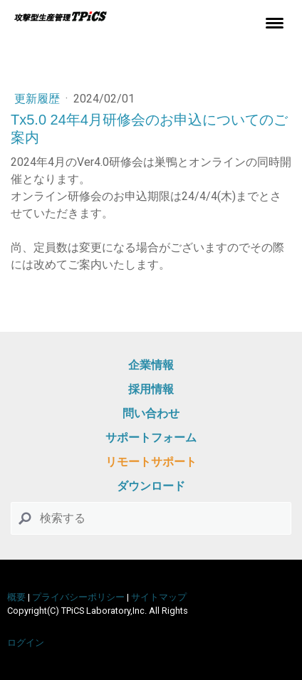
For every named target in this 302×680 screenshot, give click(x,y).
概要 (16, 597)
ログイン (25, 642)
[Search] (151, 518)
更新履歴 (38, 98)
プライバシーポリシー (78, 597)
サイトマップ (159, 597)
